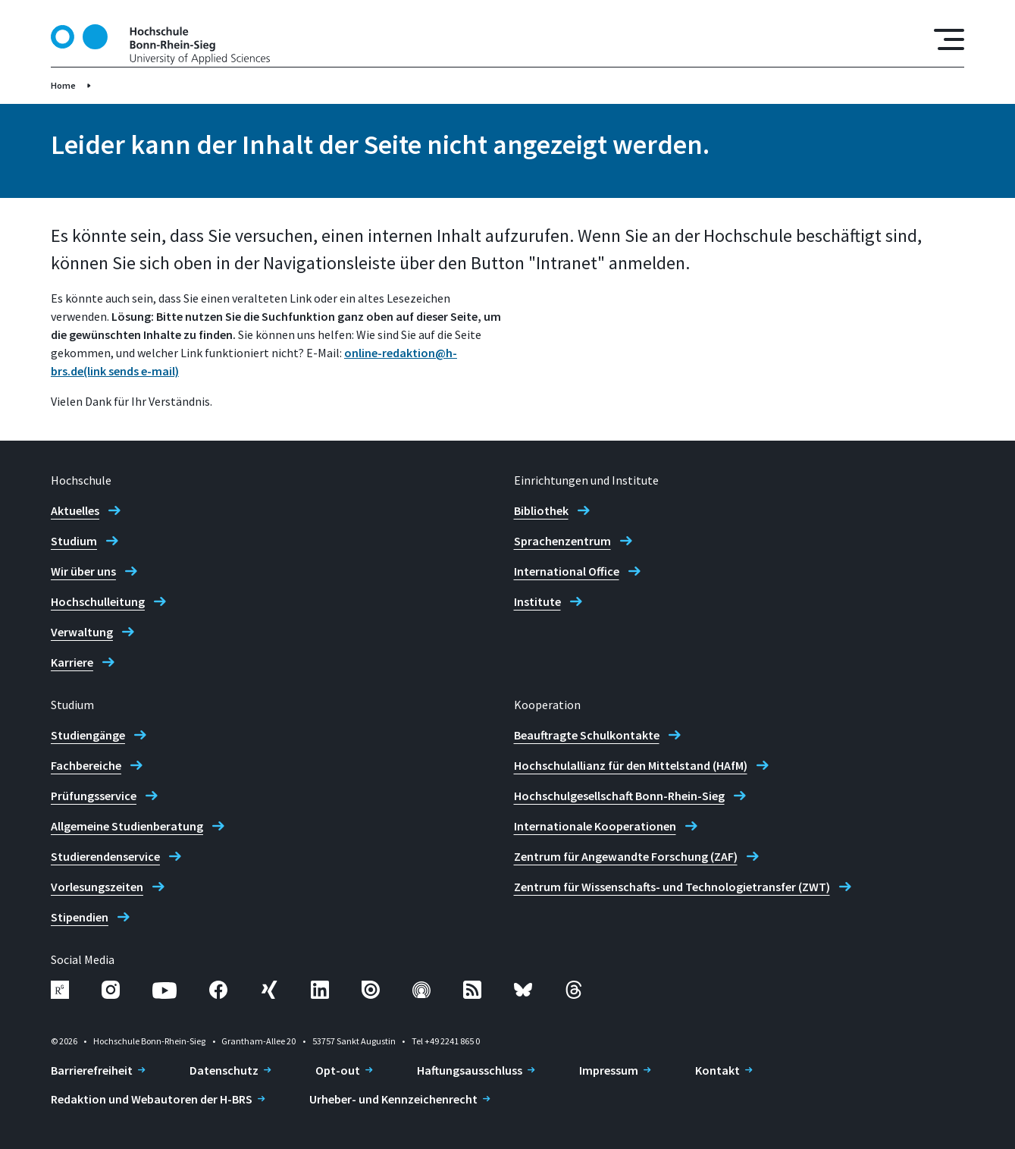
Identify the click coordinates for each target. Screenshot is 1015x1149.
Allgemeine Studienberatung (127, 825)
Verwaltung (82, 631)
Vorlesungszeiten (97, 886)
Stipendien (79, 917)
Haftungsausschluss (469, 1070)
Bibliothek (541, 510)
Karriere (72, 662)
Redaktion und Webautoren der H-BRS (151, 1099)
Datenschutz (224, 1070)
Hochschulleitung (98, 601)
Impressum (608, 1070)
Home (63, 85)
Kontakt (717, 1070)
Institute (537, 601)
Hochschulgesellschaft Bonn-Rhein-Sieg (619, 795)
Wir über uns (83, 571)
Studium (74, 540)
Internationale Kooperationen (595, 825)
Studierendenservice (105, 856)
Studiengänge (88, 734)
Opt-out (337, 1070)
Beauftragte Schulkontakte (586, 734)
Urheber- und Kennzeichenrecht (393, 1099)
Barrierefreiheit (92, 1070)
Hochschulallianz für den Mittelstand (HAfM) (630, 765)
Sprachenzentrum (562, 540)
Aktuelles (75, 510)
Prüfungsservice (93, 795)
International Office (566, 571)
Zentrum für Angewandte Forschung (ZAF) (626, 856)
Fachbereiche (86, 765)
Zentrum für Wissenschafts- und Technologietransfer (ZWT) (672, 886)
